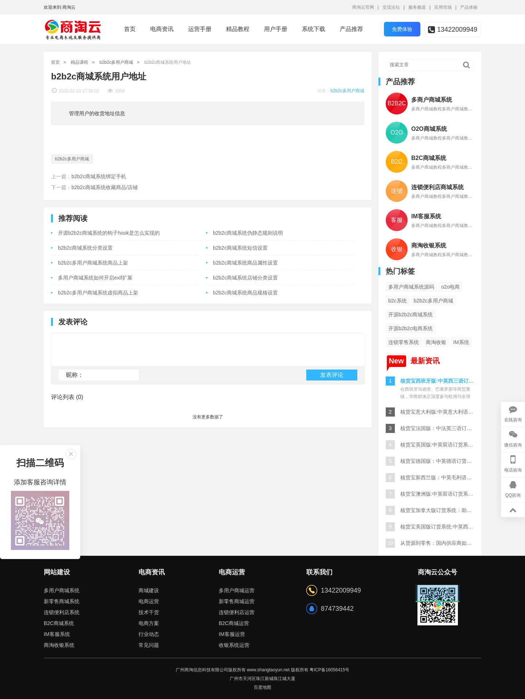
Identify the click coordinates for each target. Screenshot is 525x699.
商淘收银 (436, 342)
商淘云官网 (363, 7)
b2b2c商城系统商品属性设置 (245, 263)
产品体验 (469, 7)
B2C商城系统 (59, 623)
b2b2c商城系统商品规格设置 (245, 293)
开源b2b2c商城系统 (410, 314)
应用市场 (443, 7)
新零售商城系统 (61, 601)
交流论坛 (391, 7)
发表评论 (331, 378)
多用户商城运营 (236, 590)
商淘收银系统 (59, 645)
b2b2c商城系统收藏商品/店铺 (104, 187)
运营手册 (199, 29)
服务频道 (417, 7)
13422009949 (452, 29)
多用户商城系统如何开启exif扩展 (95, 278)
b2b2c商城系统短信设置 (240, 248)
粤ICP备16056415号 (329, 669)
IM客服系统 (57, 634)
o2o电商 (450, 287)
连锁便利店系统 (61, 612)
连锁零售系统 (403, 342)
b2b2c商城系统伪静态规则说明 (248, 233)
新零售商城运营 (236, 601)
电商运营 (149, 601)
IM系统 (461, 342)
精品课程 (79, 62)
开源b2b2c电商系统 (410, 328)
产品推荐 (351, 29)
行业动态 (149, 634)
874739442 (337, 608)
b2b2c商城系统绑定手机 (98, 176)
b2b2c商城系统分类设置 (85, 248)
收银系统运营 (234, 645)
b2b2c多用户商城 (116, 62)
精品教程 (237, 29)
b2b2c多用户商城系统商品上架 (93, 263)
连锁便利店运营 (236, 612)
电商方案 (149, 623)
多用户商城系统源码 (411, 287)
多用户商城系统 (61, 590)
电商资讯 (162, 29)
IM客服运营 (232, 634)
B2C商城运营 (234, 623)
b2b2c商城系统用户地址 (167, 62)
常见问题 (149, 645)
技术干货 (149, 612)
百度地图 (262, 687)
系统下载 (313, 29)
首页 (130, 29)
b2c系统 (397, 301)
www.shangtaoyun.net (268, 669)
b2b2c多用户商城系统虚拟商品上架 (98, 293)
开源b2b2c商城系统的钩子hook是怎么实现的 (109, 233)
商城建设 (149, 590)
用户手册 (275, 29)
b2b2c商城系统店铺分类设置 (245, 278)
